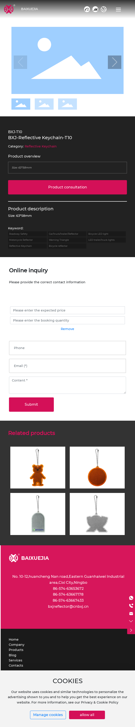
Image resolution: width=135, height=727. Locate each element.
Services (15, 660)
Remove (67, 329)
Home (14, 639)
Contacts (16, 665)
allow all (87, 715)
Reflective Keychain (41, 146)
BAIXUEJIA (29, 9)
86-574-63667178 (68, 594)
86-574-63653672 (68, 588)
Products (16, 650)
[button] (114, 62)
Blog (12, 655)
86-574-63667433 (68, 600)
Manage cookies (48, 715)
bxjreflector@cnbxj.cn (68, 606)
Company (16, 645)
